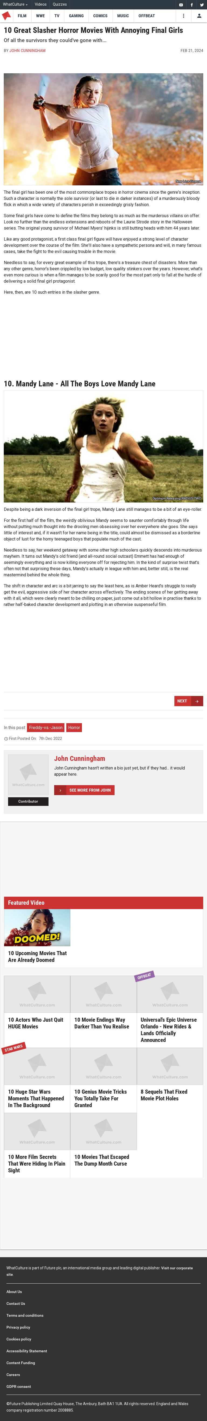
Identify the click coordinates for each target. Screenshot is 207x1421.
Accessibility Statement (26, 1351)
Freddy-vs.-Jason (46, 727)
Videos (41, 4)
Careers (13, 1375)
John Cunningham (27, 50)
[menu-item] (22, 15)
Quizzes (60, 4)
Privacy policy (18, 1327)
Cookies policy (18, 1339)
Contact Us (15, 1303)
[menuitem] (181, 4)
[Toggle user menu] (199, 15)
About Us (14, 1292)
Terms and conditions (24, 1315)
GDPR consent (18, 1386)
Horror (74, 727)
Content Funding (20, 1363)
